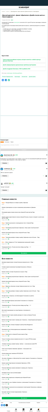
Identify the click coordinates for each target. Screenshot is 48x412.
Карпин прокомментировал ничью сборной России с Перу (16, 232)
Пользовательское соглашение (24, 402)
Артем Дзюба (17, 22)
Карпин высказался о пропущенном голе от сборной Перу (17, 223)
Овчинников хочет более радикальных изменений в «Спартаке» (17, 329)
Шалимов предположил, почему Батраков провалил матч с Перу (17, 262)
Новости (7, 11)
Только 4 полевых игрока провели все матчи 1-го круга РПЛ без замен (19, 339)
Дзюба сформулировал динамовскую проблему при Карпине (19, 65)
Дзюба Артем (32, 76)
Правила (38, 402)
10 (9, 331)
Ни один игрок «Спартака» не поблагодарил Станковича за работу (18, 295)
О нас (11, 402)
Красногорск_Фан (8, 155)
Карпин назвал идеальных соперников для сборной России (16, 377)
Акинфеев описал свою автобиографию (11, 372)
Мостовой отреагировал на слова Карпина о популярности (16, 310)
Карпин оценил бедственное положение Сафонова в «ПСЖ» (16, 363)
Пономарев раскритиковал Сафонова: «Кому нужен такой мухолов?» (20, 227)
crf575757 (6, 183)
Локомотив (24, 76)
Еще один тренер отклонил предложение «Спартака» (14, 392)
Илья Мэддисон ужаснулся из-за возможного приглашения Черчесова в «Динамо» (22, 387)
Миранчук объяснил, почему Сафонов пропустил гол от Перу (18, 286)
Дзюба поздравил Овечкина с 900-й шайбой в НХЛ (16, 68)
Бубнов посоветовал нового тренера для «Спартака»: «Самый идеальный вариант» (22, 319)
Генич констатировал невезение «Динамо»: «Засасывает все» (17, 348)
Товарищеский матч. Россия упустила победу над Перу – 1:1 (16, 247)
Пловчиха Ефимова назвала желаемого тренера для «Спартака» (17, 368)
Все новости (24, 253)
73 (9, 248)
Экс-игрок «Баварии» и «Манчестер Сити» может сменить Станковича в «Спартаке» (22, 358)
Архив (2, 402)
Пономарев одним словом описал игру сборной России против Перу (18, 212)
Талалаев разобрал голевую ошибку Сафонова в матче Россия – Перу (21, 237)
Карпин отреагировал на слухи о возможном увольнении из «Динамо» (19, 207)
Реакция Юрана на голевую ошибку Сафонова (15, 202)
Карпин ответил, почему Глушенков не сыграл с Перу (14, 271)
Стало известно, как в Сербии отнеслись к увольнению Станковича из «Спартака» (22, 382)
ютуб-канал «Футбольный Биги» (14, 73)
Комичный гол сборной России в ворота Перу (15, 334)
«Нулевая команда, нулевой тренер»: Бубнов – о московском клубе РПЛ (19, 343)
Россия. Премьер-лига (7, 76)
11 (9, 229)
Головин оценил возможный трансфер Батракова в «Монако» (17, 267)
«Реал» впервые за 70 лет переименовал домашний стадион (18, 242)
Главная (3, 11)
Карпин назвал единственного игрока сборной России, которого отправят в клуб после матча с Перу (23, 217)
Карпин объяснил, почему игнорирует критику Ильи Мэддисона (17, 324)
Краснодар (17, 76)
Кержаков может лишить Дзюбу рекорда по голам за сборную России (19, 315)
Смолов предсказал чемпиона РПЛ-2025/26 (12, 353)
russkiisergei (7, 168)
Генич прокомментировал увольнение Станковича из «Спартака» (17, 300)
